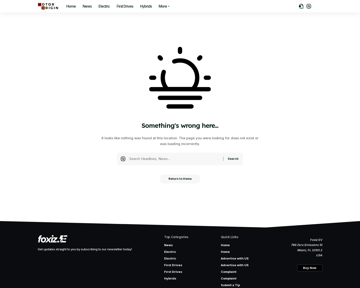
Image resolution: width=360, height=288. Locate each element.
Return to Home (180, 180)
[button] (309, 6)
